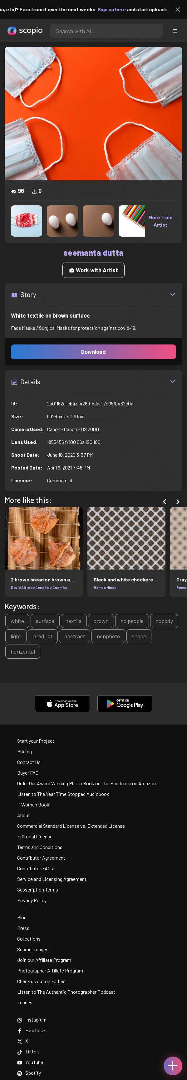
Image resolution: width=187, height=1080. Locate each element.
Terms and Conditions (39, 847)
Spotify (29, 1073)
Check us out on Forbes (41, 981)
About (23, 815)
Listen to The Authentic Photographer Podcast (66, 992)
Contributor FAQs (35, 868)
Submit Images (32, 949)
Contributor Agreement (41, 858)
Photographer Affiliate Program (50, 970)
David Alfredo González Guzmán (39, 587)
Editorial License (34, 836)
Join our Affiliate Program (44, 960)
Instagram (32, 1019)
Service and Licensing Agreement (51, 879)
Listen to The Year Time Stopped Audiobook (63, 794)
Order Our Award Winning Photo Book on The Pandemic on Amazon (86, 783)
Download (93, 351)
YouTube (30, 1062)
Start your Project (35, 741)
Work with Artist (93, 270)
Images (24, 1002)
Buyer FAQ (27, 773)
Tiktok (28, 1051)
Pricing (24, 751)
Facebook (31, 1030)
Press (23, 928)
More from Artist (160, 221)
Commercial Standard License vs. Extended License (71, 826)
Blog (22, 917)
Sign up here (118, 9)
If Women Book (33, 804)
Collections (29, 939)
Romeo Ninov (105, 587)
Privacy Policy (32, 900)
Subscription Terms (37, 889)
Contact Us (29, 762)
